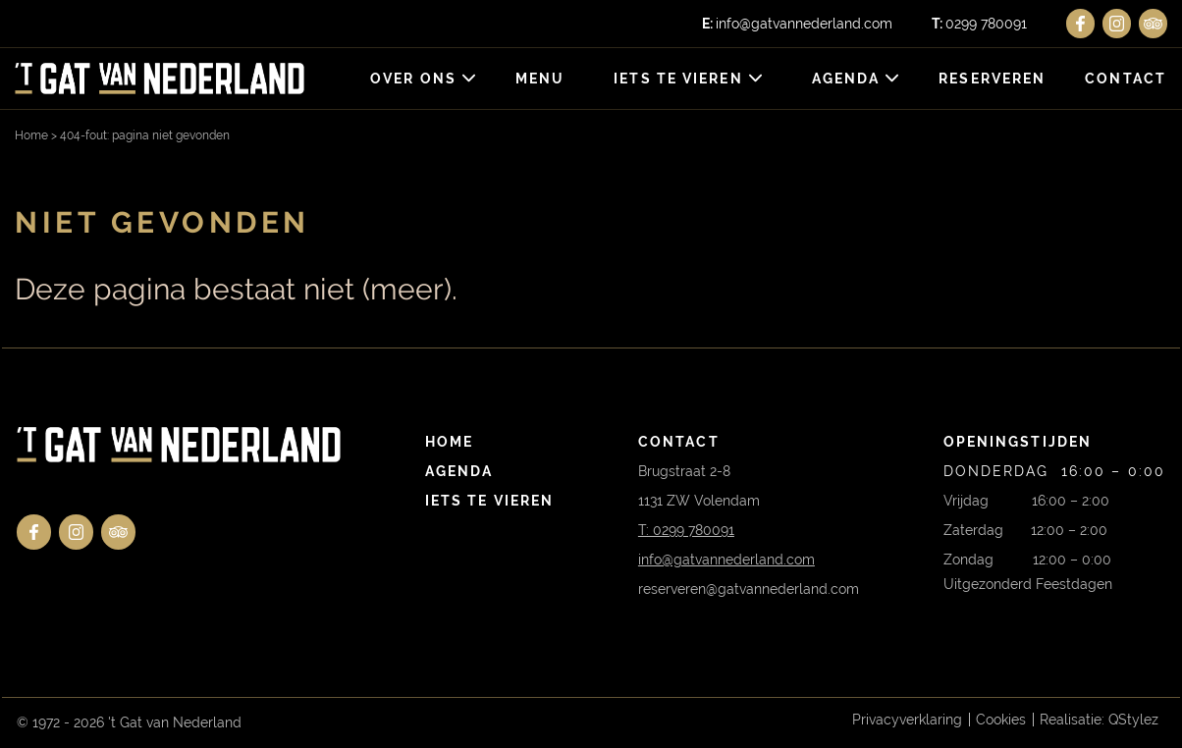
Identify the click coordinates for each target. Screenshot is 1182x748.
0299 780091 (979, 23)
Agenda (846, 78)
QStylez (1133, 719)
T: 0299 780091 (686, 530)
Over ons (413, 78)
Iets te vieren (678, 78)
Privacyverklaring (907, 719)
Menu (539, 78)
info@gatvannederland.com (797, 23)
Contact (1125, 78)
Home (31, 135)
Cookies (1001, 719)
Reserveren (992, 78)
